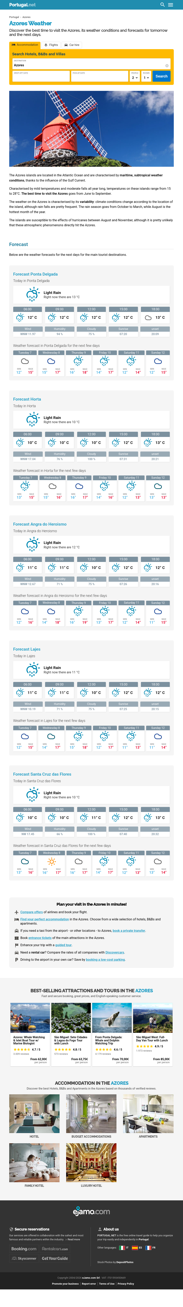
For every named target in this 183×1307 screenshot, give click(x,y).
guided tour (63, 945)
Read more (74, 1239)
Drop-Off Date (21, 73)
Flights (53, 45)
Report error (89, 1283)
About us (111, 1229)
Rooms (146, 73)
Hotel (34, 1116)
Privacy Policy (126, 1283)
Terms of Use (107, 1283)
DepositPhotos (124, 1262)
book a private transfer (129, 931)
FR (150, 1247)
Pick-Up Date (79, 73)
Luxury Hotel (91, 1165)
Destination (20, 61)
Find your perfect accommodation (44, 919)
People (134, 73)
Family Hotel (34, 1165)
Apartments (148, 1116)
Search (162, 76)
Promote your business (65, 1283)
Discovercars (114, 952)
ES (137, 1247)
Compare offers (31, 912)
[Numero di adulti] (134, 77)
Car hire (74, 45)
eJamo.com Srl (91, 1277)
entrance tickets (40, 938)
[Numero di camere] (146, 77)
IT (123, 1247)
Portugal (22, 4)
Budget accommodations (91, 1116)
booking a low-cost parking (105, 960)
